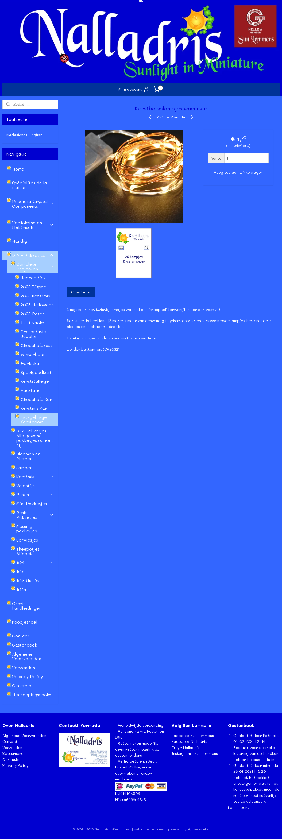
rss (128, 829)
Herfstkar (31, 363)
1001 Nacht (32, 322)
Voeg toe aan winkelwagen (238, 172)
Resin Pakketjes (35, 515)
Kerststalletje (35, 381)
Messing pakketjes (26, 528)
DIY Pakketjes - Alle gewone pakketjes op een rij (34, 438)
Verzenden (23, 667)
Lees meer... (239, 807)
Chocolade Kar (36, 399)
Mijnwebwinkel (198, 829)
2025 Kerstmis (35, 296)
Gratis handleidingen (26, 606)
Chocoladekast (36, 345)
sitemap (117, 829)
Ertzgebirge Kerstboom (34, 419)
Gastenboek (24, 645)
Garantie (21, 685)
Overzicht (81, 292)
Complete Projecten (35, 266)
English (36, 134)
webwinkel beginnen (149, 829)
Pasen (35, 494)
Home (18, 169)
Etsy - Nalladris (186, 747)
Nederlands (17, 134)
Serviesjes (27, 540)
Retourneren (13, 753)
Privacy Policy (27, 676)
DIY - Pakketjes (33, 255)
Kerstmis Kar (34, 408)
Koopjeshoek (25, 622)
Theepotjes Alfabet (28, 551)
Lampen (24, 467)
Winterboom (34, 354)
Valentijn (25, 485)
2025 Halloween (37, 304)
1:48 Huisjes (28, 580)
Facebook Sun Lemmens (193, 735)
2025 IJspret (34, 286)
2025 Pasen (33, 313)
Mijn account (133, 89)
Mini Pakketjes (31, 503)
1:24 (35, 562)
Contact (20, 636)
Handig (19, 241)
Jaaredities (33, 277)
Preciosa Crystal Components (33, 203)
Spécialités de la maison (29, 185)
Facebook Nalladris (189, 741)
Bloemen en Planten (28, 456)
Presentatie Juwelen (33, 334)
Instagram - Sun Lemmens (195, 753)
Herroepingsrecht (31, 694)
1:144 (21, 589)
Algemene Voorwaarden (26, 656)
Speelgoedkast (36, 372)
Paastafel (31, 390)
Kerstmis (35, 476)
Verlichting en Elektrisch (33, 225)
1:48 (20, 571)
